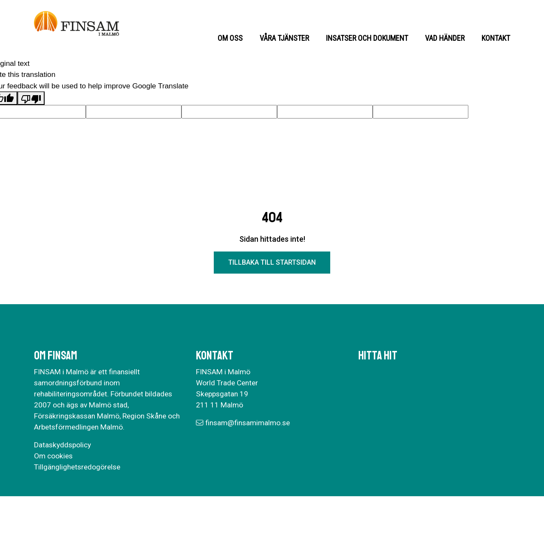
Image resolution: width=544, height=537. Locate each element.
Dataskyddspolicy (62, 445)
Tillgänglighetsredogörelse (77, 467)
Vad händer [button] (445, 38)
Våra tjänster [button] (284, 38)
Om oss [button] (230, 38)
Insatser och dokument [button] (367, 38)
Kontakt (496, 38)
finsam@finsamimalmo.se (247, 422)
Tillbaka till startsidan (272, 262)
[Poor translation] (31, 98)
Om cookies (53, 456)
